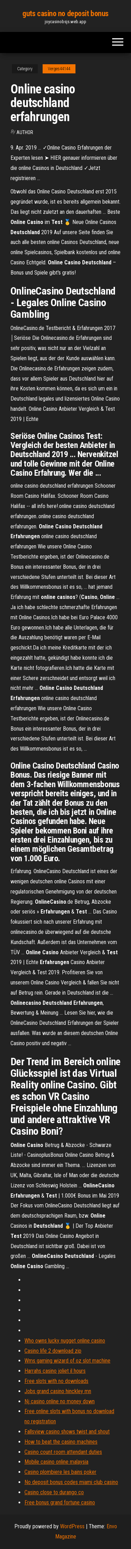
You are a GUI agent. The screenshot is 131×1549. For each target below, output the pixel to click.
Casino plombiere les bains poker (60, 1472)
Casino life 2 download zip (52, 1350)
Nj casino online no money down (59, 1401)
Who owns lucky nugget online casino (64, 1340)
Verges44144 (59, 68)
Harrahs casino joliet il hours (55, 1370)
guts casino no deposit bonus (65, 13)
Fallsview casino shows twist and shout (67, 1431)
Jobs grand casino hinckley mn (57, 1391)
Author (24, 132)
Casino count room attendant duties (63, 1452)
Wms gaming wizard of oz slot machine (67, 1360)
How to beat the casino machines (60, 1441)
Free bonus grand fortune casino (59, 1502)
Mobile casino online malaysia (56, 1461)
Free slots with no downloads (56, 1381)
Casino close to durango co (54, 1492)
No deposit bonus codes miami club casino (71, 1482)
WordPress (72, 1526)
